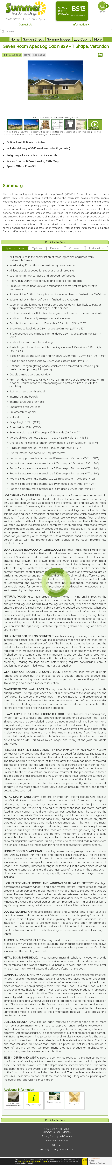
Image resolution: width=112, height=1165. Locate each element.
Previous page (12, 54)
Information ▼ (81, 24)
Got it (84, 1161)
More (98, 39)
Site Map (56, 1145)
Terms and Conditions (57, 1140)
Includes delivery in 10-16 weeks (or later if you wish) (38, 148)
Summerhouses (59, 39)
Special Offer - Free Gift (21, 166)
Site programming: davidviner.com (56, 1149)
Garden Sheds (33, 39)
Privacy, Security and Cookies (57, 1136)
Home (15, 39)
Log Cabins (82, 39)
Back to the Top (55, 242)
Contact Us (25, 24)
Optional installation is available (26, 142)
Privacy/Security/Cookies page (32, 1161)
